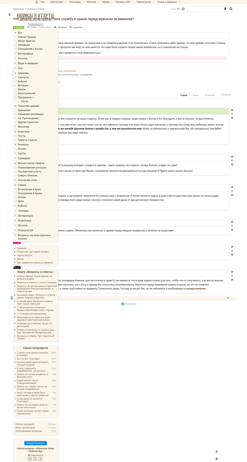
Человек (45, 201)
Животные (47, 211)
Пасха (46, 97)
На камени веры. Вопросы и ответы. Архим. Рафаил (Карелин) (58, 287)
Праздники (46, 93)
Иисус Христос (48, 40)
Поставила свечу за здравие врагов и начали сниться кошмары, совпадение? (129, 82)
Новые (173, 103)
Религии (45, 138)
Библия (44, 79)
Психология (47, 221)
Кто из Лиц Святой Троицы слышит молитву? (113, 89)
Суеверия (46, 151)
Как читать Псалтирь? (50, 349)
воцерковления (133, 341)
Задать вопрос (47, 245)
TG (155, 355)
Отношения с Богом (51, 47)
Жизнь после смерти (53, 156)
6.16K (101, 288)
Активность (203, 102)
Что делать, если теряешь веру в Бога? (110, 93)
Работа (44, 196)
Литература (47, 206)
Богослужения (48, 89)
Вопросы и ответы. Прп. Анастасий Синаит (58, 328)
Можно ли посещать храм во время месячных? (54, 396)
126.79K (116, 259)
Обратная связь (68, 438)
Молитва (137, 27)
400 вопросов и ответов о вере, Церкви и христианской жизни (56, 309)
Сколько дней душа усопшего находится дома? (55, 354)
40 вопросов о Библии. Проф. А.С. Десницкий (57, 315)
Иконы (43, 86)
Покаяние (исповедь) (51, 109)
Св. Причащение (49, 112)
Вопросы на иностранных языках (56, 227)
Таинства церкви (51, 101)
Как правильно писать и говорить (57, 252)
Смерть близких (48, 167)
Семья (44, 177)
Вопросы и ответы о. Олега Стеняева (59, 272)
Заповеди (45, 43)
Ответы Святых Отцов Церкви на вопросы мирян (57, 268)
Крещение (45, 105)
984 (102, 178)
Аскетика (46, 126)
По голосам (187, 103)
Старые (161, 103)
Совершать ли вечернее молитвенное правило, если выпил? (121, 78)
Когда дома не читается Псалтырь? (52, 390)
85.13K (106, 216)
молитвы (153, 27)
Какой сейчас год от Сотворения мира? (49, 372)
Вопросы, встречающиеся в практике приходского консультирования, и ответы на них (59, 279)
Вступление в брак (50, 181)
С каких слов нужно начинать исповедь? (55, 344)
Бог (42, 32)
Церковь (45, 71)
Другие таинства (49, 116)
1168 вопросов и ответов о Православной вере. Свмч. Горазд (57, 299)
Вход (153, 9)
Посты (43, 129)
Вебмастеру (58, 441)
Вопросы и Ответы (58, 16)
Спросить (113, 350)
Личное (45, 216)
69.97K (116, 313)
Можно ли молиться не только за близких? (112, 86)
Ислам (43, 142)
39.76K (110, 119)
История (44, 82)
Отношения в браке (50, 184)
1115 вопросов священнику (54, 304)
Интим (43, 188)
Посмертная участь (50, 163)
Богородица (48, 52)
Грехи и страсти (48, 133)
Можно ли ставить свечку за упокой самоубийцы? (54, 378)
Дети (43, 191)
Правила (44, 238)
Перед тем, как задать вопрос (55, 242)
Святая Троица (48, 36)
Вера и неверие (50, 61)
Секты (44, 146)
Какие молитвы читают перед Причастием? (55, 402)
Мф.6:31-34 (99, 158)
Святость (45, 75)
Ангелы (45, 57)
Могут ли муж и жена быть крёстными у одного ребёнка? (55, 384)
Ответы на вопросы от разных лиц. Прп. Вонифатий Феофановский (58, 321)
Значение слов (49, 172)
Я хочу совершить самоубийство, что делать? (53, 360)
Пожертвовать (95, 350)
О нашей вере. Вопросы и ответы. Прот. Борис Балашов (57, 293)
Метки (42, 249)
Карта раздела (48, 438)
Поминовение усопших (52, 160)
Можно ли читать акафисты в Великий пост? (55, 366)
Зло (42, 66)
